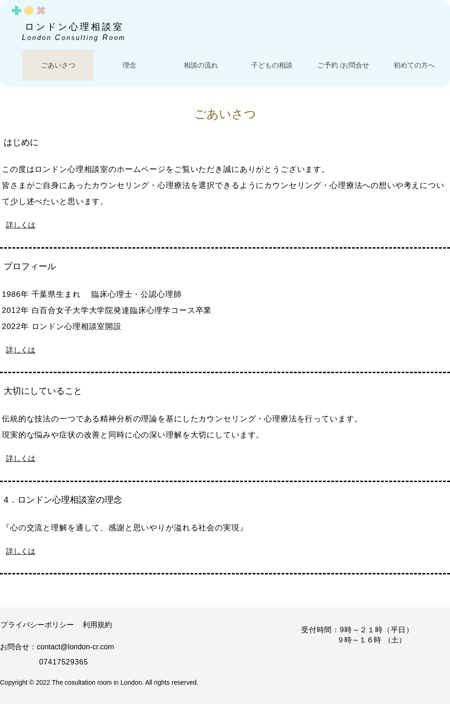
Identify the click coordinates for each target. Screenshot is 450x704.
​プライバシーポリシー (37, 625)
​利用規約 (97, 625)
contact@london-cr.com (75, 647)
